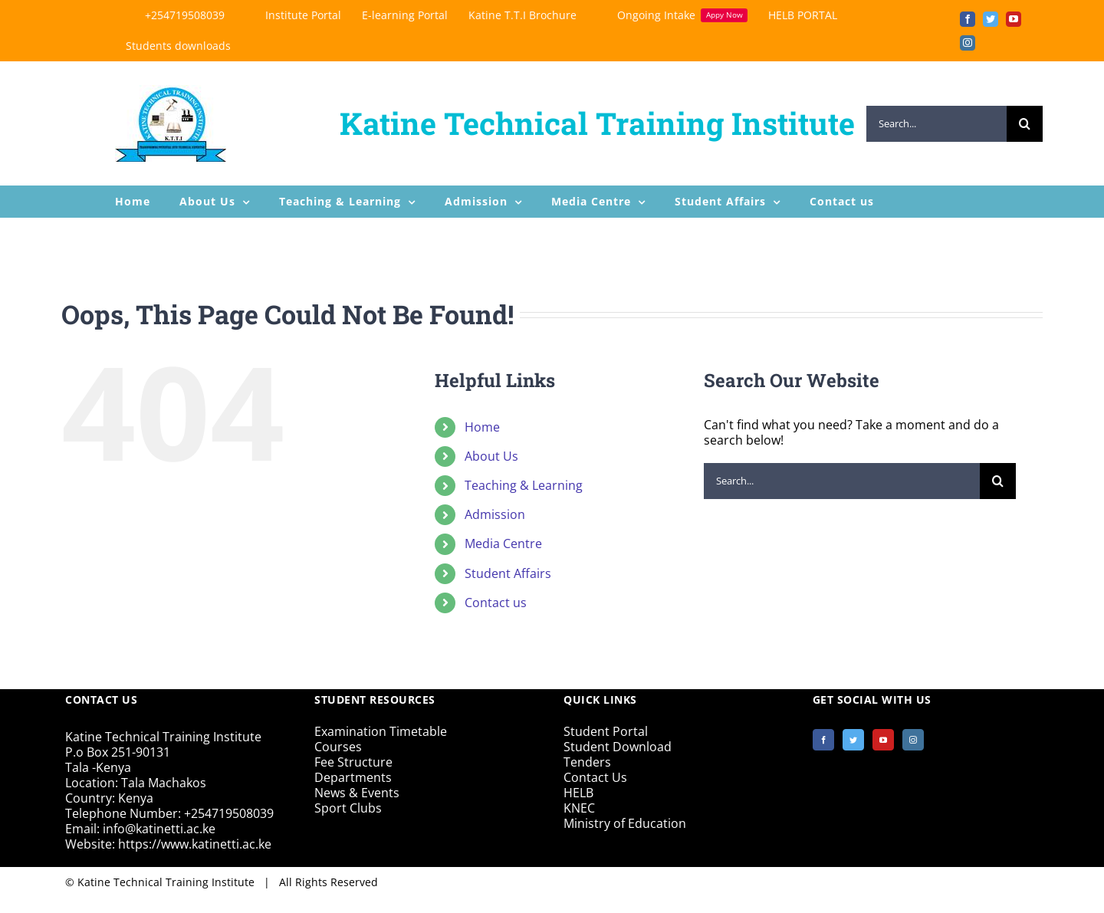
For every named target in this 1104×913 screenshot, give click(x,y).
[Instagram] (913, 739)
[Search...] (936, 124)
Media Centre (503, 543)
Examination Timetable (380, 731)
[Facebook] (823, 739)
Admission (495, 514)
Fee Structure (353, 762)
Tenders (587, 762)
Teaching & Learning (524, 485)
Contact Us (595, 777)
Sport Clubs (348, 808)
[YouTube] (883, 739)
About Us (491, 456)
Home (482, 427)
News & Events (356, 792)
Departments (353, 777)
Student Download (618, 746)
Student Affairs (508, 573)
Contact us (496, 602)
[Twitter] (853, 739)
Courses (338, 746)
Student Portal (606, 731)
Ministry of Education (625, 823)
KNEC (579, 808)
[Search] (1025, 124)
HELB (578, 792)
